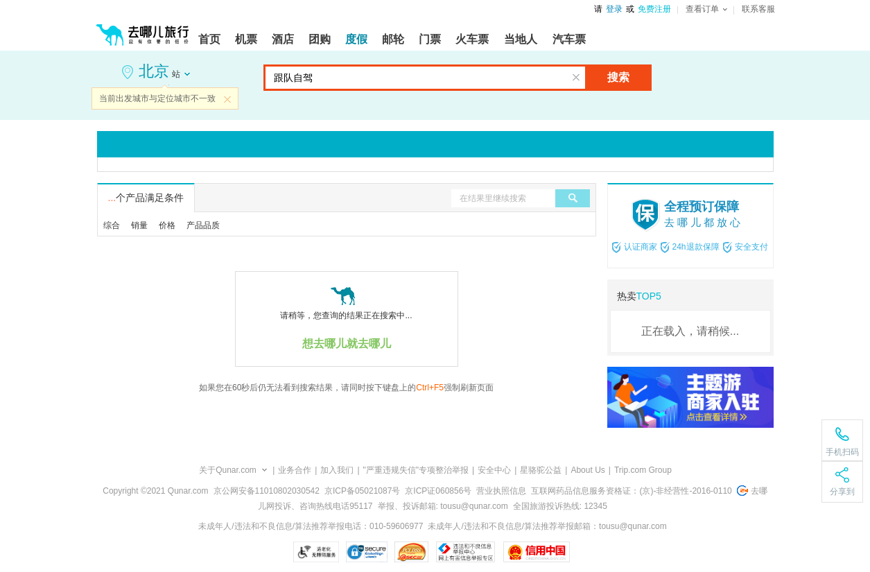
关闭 (227, 99)
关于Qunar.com (227, 470)
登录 (614, 9)
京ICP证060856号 (438, 491)
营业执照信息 (501, 491)
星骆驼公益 (541, 470)
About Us (587, 470)
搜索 (618, 77)
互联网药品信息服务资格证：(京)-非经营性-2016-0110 (631, 491)
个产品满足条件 (146, 197)
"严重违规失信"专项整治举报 (416, 470)
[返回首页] (143, 29)
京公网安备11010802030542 (267, 491)
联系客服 (758, 9)
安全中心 (494, 470)
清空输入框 (576, 77)
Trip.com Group (643, 470)
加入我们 (337, 470)
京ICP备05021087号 (362, 491)
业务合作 (294, 470)
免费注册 (654, 9)
